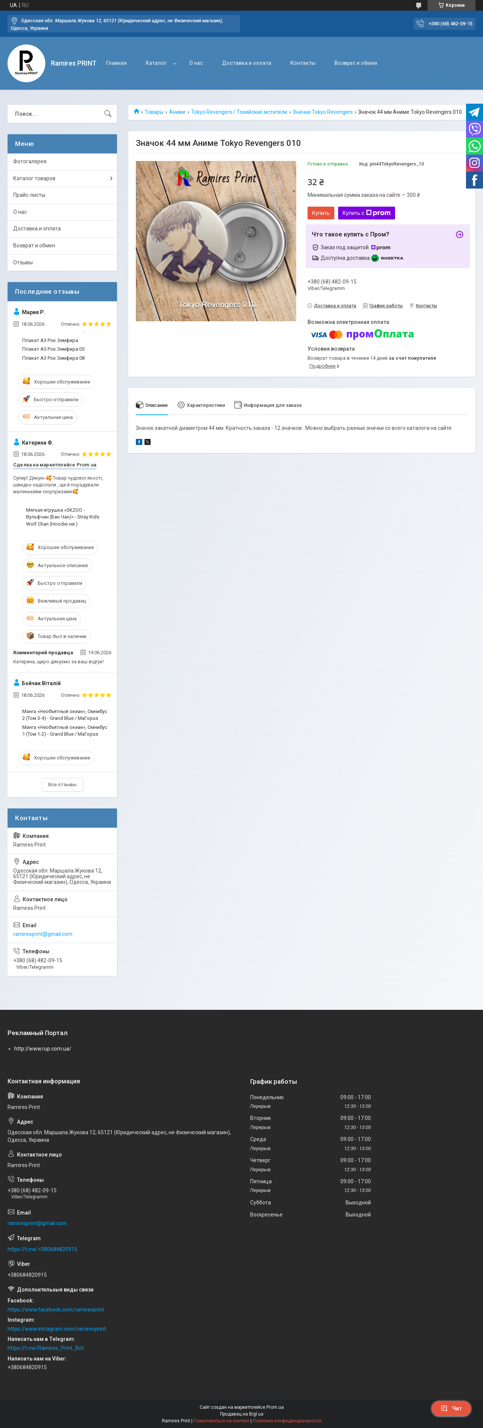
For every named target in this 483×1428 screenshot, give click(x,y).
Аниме (177, 112)
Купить (321, 213)
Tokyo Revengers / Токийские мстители (239, 112)
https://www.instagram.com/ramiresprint (57, 1329)
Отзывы (23, 262)
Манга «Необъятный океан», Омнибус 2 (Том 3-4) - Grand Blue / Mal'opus (64, 715)
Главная (116, 63)
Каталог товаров (34, 178)
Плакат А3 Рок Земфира (50, 340)
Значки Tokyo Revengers (323, 112)
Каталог (156, 63)
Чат (451, 1408)
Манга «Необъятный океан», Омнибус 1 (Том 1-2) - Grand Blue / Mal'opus (64, 730)
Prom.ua (275, 1407)
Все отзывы (62, 784)
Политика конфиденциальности (287, 1420)
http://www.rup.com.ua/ (42, 1049)
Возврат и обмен (355, 63)
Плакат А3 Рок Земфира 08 (53, 358)
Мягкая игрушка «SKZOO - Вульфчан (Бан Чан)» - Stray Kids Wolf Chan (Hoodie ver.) (62, 516)
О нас (196, 63)
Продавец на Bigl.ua (241, 1414)
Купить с (367, 213)
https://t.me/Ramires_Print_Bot (46, 1348)
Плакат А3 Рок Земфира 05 (53, 349)
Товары (154, 112)
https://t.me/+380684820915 (42, 1249)
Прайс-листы (29, 195)
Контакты (302, 63)
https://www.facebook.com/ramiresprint (56, 1310)
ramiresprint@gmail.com (42, 934)
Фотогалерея (29, 161)
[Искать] (108, 114)
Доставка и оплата (246, 63)
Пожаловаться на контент (221, 1420)
